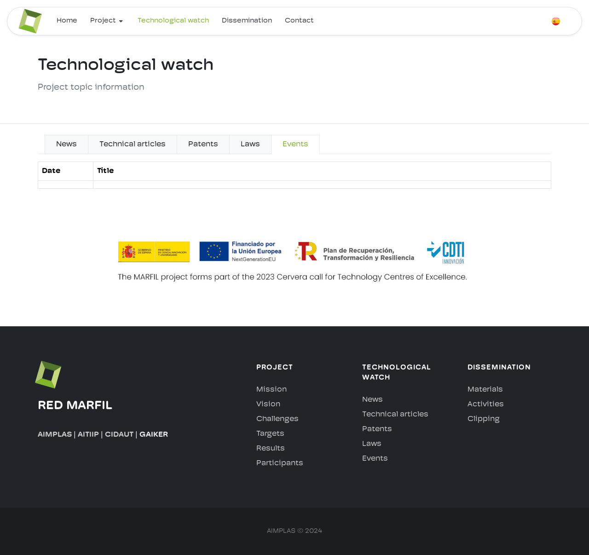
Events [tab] (295, 144)
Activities (486, 404)
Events (375, 458)
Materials (485, 389)
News (372, 400)
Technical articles (395, 414)
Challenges (277, 419)
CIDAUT (119, 435)
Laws (371, 444)
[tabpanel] (294, 179)
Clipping (484, 419)
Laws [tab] (250, 144)
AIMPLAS (55, 435)
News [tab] (66, 144)
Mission (271, 389)
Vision (268, 404)
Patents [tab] (203, 144)
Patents (377, 429)
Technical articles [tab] (132, 144)
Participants (279, 463)
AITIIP (88, 435)
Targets (270, 434)
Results (270, 448)
